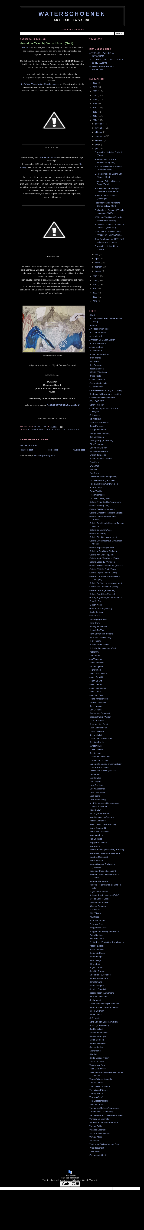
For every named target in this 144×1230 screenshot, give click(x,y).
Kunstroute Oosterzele (99, 756)
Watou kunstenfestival (99, 1133)
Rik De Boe (94, 964)
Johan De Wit (95, 681)
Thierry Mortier (96, 1093)
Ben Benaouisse (51, 84)
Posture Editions (97, 946)
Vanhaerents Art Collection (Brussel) (106, 1115)
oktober (99, 132)
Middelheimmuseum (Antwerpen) (104, 853)
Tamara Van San (97, 1065)
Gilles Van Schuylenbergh (101, 608)
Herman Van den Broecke (101, 634)
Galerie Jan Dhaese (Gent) (101, 555)
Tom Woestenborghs (98, 1101)
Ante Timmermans (97, 343)
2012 (95, 280)
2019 (95, 99)
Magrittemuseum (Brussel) (101, 817)
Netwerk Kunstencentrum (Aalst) (104, 895)
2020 (95, 95)
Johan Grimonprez (97, 688)
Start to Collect (96, 1029)
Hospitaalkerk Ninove (99, 644)
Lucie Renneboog (97, 799)
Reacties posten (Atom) (44, 455)
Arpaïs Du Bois (96, 347)
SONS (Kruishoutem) (99, 1025)
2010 (95, 288)
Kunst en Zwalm (96, 742)
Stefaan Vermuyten (98, 1036)
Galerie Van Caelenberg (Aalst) (103, 587)
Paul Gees (94, 917)
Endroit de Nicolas (97, 455)
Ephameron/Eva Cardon (100, 458)
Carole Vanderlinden (98, 383)
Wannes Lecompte (98, 1130)
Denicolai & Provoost (99, 422)
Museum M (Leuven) (98, 881)
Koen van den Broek (98, 724)
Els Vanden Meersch (98, 451)
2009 (95, 293)
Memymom (94, 846)
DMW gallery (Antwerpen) (101, 440)
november (100, 128)
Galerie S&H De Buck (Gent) (102, 569)
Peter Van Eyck (96, 924)
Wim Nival (94, 1140)
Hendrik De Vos (96, 630)
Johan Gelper (95, 684)
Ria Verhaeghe (96, 956)
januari (98, 271)
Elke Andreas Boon (98, 448)
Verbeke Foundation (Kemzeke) (103, 1122)
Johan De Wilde (96, 677)
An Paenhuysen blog (98, 329)
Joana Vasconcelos (98, 673)
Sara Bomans (95, 982)
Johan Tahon (95, 691)
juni (97, 148)
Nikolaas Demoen (97, 906)
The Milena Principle (98, 1090)
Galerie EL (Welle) (97, 533)
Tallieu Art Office (96, 1061)
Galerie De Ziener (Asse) (100, 530)
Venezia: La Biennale (99, 1119)
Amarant (93, 325)
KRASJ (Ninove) (97, 731)
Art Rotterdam (95, 350)
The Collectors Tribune (99, 1086)
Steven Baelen (96, 1047)
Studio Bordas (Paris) (99, 1058)
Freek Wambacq (97, 495)
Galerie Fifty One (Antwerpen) (103, 537)
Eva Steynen (95, 473)
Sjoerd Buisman (96, 1011)
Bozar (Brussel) (96, 369)
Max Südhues (95, 839)
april (97, 258)
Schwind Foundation (98, 989)
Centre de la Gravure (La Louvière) (105, 394)
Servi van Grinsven (98, 996)
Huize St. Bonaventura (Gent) (103, 648)
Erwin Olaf (94, 466)
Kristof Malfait (95, 735)
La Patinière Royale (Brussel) (102, 770)
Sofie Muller (94, 1018)
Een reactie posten (28, 445)
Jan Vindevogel (96, 659)
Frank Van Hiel (96, 491)
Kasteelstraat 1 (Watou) (100, 717)
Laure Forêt (94, 774)
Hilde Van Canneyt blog (100, 637)
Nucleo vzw (94, 909)
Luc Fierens (94, 796)
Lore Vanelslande (97, 789)
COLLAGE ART (96, 401)
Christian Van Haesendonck (102, 397)
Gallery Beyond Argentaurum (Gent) (105, 597)
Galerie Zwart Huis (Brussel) (102, 594)
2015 (95, 116)
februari (99, 267)
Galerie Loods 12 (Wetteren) (102, 562)
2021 (95, 91)
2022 (95, 87)
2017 (95, 108)
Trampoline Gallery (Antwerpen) (104, 1108)
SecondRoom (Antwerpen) (101, 993)
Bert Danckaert (96, 365)
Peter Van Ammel (97, 920)
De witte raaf (95, 419)
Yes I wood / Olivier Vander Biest (104, 1144)
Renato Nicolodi (96, 949)
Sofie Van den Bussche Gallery (103, 1022)
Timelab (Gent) (96, 1097)
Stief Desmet (95, 1051)
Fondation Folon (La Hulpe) (102, 480)
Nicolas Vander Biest (98, 899)
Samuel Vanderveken (99, 978)
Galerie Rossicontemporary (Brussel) (106, 565)
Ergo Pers (94, 462)
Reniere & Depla (97, 953)
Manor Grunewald (97, 828)
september (100, 136)
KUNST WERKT (96, 749)
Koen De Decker (97, 720)
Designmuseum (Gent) (99, 433)
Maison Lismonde (97, 821)
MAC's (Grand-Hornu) (99, 813)
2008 (95, 297)
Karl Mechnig (95, 710)
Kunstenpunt (95, 753)
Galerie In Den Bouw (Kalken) (103, 551)
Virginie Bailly (95, 1126)
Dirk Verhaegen (96, 437)
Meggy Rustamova (98, 842)
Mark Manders (96, 835)
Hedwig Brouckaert (98, 626)
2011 (95, 284)
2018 (95, 103)
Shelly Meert (95, 1000)
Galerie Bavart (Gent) (99, 505)
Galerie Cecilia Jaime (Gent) (102, 509)
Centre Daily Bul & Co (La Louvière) (105, 390)
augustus (99, 140)
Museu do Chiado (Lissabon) (102, 871)
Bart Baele (94, 361)
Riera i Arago (95, 960)
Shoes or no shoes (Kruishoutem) (104, 1004)
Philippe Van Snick (97, 928)
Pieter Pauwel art (97, 938)
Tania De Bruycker (97, 1069)
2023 (95, 83)
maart (98, 263)
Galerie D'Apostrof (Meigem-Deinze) (106, 513)
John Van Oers (96, 695)
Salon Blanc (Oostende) (100, 975)
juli (96, 144)
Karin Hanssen (96, 706)
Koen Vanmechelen (98, 728)
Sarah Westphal (96, 985)
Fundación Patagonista (100, 498)
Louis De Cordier (97, 792)
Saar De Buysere (97, 971)
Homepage (53, 450)
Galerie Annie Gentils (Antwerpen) (105, 502)
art (29, 429)
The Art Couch (96, 1083)
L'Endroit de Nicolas (98, 760)
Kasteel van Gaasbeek (99, 713)
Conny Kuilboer (96, 405)
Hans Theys (94, 623)
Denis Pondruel (96, 426)
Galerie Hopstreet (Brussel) (102, 547)
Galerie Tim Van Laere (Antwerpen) (105, 583)
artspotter (39, 429)
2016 (95, 112)
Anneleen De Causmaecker (102, 340)
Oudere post (79, 450)
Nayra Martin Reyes (98, 891)
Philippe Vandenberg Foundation (104, 931)
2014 (95, 120)
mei (97, 254)
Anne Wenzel (95, 336)
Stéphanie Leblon (97, 1043)
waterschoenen (71, 429)
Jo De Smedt (95, 670)
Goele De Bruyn (96, 612)
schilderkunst (54, 429)
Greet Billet (94, 615)
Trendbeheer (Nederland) (101, 1111)
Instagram (94, 652)
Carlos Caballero (97, 379)
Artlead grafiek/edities (99, 354)
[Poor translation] (75, 1184)
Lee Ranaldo (95, 778)
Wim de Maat (95, 1137)
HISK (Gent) (95, 641)
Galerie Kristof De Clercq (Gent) (104, 558)
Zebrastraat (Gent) (97, 1155)
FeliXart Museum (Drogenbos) (103, 476)
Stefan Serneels (96, 1040)
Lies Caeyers (95, 781)
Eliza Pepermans (97, 444)
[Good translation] (65, 1184)
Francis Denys (96, 487)
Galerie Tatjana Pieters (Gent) (103, 573)
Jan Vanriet (94, 655)
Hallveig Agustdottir (98, 619)
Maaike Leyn (95, 810)
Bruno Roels (95, 376)
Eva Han (93, 469)
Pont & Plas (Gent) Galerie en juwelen (106, 942)
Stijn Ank (93, 1054)
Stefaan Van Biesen (98, 1032)
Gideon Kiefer (95, 605)
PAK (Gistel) (95, 913)
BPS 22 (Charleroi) (98, 372)
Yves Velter (94, 1151)
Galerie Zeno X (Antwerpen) (102, 590)
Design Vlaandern (97, 429)
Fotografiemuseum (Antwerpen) (103, 484)
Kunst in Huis (95, 746)
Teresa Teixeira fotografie (100, 1079)
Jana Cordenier (96, 663)
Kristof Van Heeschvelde (31, 84)
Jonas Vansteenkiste (98, 699)
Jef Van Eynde (96, 666)
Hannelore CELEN (47, 157)
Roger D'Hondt (96, 967)
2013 (95, 276)
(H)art (92, 315)
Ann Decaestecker (97, 332)
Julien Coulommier (98, 702)
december (100, 124)
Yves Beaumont (96, 1148)
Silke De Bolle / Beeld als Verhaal (104, 1007)
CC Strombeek (96, 387)
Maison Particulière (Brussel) (102, 824)
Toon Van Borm (96, 1104)
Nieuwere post (26, 450)
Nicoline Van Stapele (98, 902)
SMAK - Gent (95, 1014)
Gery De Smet (95, 601)
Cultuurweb (94, 415)
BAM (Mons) (95, 358)
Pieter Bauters (95, 935)
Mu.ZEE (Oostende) (98, 857)
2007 (95, 301)
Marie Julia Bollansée (99, 831)
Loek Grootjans (96, 785)
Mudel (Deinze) (96, 860)
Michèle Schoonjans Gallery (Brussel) (106, 849)
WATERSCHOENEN (72, 14)
